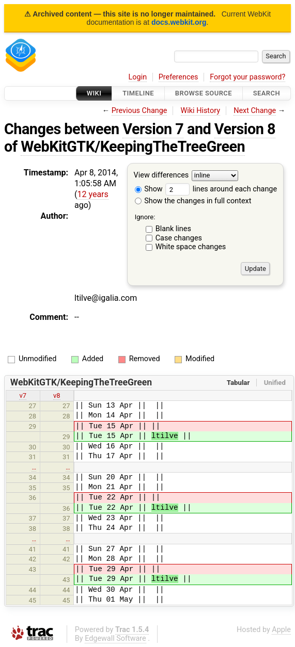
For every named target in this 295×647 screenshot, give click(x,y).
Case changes (179, 238)
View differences (161, 175)
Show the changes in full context (193, 201)
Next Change (255, 110)
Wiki (94, 93)
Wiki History (200, 110)
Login (138, 77)
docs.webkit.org (179, 22)
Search (266, 93)
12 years (92, 194)
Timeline (138, 93)
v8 (56, 395)
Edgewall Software (115, 638)
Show (149, 189)
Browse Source (203, 93)
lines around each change (221, 189)
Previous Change (139, 110)
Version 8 (244, 129)
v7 (22, 395)
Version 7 (152, 129)
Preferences (178, 77)
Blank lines (173, 228)
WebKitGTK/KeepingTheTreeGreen (133, 146)
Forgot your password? (247, 77)
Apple (281, 629)
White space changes (191, 246)
